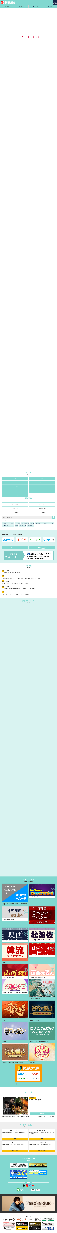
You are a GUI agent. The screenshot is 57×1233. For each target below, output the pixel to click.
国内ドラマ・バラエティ (42, 487)
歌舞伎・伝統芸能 (15, 487)
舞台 (38, 1190)
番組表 (7, 6)
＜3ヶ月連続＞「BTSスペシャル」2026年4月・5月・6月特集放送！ (16, 594)
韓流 (42, 478)
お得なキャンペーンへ (15, 547)
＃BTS (16, 525)
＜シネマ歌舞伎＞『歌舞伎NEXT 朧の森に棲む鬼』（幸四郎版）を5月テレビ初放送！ (19, 588)
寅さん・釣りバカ (15, 491)
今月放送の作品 (15, 508)
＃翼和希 (32, 523)
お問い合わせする (42, 1150)
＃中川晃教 (17, 523)
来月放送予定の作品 (42, 508)
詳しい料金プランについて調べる (42, 548)
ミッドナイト (42, 491)
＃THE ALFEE (11, 523)
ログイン (35, 6)
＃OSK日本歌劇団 (25, 523)
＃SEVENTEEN (22, 525)
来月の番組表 (42, 512)
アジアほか (15, 483)
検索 (50, 6)
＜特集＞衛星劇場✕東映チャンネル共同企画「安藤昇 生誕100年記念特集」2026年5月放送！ (21, 578)
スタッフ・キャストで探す (15, 504)
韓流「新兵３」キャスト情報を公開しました (11, 572)
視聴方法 (21, 6)
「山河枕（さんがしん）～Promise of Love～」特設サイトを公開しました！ (17, 583)
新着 (3, 570)
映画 (15, 478)
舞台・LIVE (42, 483)
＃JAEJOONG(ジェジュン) (8, 525)
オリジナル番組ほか (15, 495)
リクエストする (15, 1150)
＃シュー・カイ (30, 525)
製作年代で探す (42, 504)
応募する (42, 1113)
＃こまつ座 (51, 523)
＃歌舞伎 (4, 523)
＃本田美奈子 (44, 523)
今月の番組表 (15, 512)
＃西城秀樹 (37, 523)
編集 (15, 1138)
